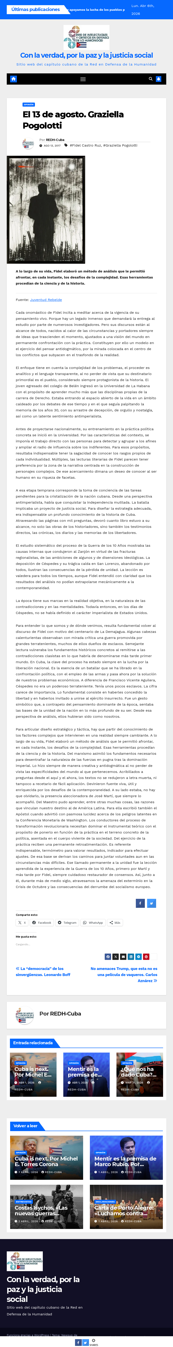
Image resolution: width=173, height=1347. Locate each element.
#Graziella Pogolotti (120, 145)
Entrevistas (24, 1201)
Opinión (29, 104)
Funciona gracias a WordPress (28, 1335)
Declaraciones (105, 1201)
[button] (151, 79)
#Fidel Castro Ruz (85, 145)
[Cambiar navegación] (83, 79)
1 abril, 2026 (29, 1172)
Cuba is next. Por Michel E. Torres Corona (33, 1075)
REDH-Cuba (55, 140)
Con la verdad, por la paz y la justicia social (86, 55)
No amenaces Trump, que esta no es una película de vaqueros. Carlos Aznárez (124, 975)
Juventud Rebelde (46, 300)
